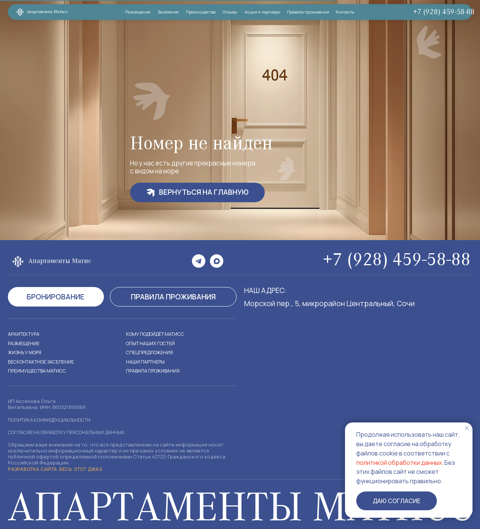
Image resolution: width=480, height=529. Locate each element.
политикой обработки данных (399, 462)
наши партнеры (146, 361)
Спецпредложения (151, 352)
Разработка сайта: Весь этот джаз (52, 469)
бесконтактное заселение (42, 361)
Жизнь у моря (26, 352)
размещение (24, 343)
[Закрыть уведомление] (467, 428)
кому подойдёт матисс (157, 334)
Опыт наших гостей (151, 343)
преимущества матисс (38, 370)
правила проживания (154, 370)
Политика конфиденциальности (52, 419)
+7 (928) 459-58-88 (438, 12)
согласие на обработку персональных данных (70, 432)
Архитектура (24, 334)
